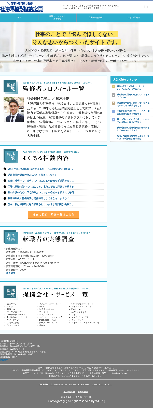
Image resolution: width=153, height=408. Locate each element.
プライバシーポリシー (58, 384)
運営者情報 (43, 384)
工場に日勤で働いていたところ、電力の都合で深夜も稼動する (41, 186)
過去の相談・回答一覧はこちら (54, 214)
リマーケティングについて (102, 384)
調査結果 (10, 273)
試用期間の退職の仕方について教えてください (32, 174)
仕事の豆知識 (134, 17)
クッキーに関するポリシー (79, 384)
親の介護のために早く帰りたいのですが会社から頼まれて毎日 (41, 192)
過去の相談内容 (96, 17)
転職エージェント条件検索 (57, 17)
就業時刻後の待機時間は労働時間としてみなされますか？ (38, 198)
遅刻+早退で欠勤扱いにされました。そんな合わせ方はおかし (40, 168)
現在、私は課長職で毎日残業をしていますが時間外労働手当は (41, 204)
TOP (19, 17)
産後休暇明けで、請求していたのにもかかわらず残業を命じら (41, 180)
